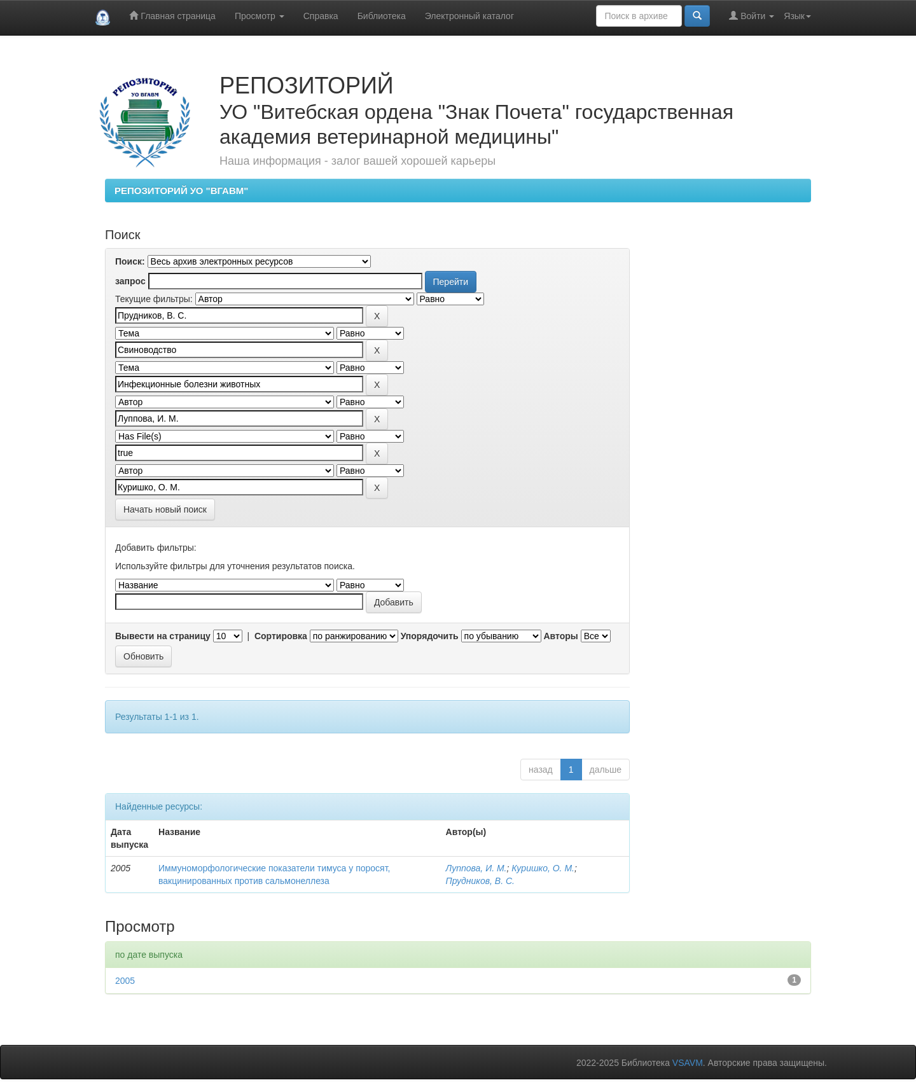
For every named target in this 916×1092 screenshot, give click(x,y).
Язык (797, 16)
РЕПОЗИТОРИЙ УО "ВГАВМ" (181, 190)
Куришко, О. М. (542, 868)
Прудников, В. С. (480, 881)
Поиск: (130, 261)
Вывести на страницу (163, 636)
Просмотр (259, 16)
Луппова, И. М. (476, 868)
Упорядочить (430, 636)
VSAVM (687, 1063)
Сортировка (280, 636)
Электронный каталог (469, 16)
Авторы (560, 636)
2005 (125, 981)
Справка (320, 16)
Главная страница (172, 15)
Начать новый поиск (165, 509)
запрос (130, 281)
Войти (751, 15)
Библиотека (381, 16)
